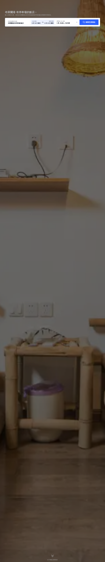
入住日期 (34, 21)
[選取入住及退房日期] (37, 22)
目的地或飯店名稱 (12, 21)
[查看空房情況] (89, 22)
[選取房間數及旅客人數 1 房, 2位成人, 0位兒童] (67, 22)
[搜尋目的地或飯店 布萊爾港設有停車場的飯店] (18, 22)
